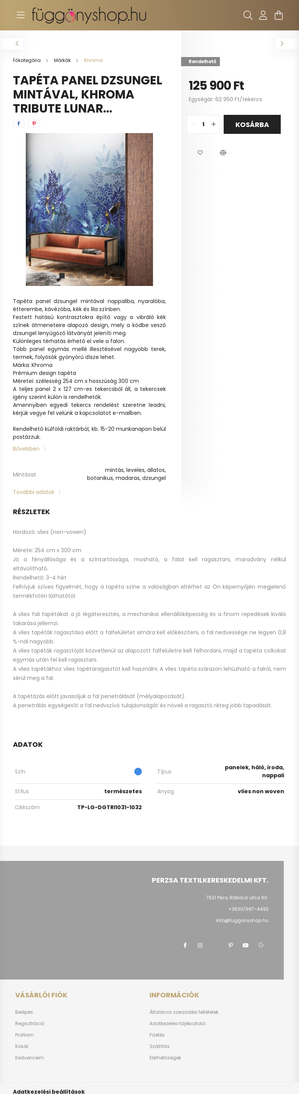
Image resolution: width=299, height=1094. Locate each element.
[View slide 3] (80, 275)
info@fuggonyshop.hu (242, 920)
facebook (184, 945)
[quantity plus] (213, 124)
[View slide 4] (89, 275)
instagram (200, 945)
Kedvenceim (29, 1058)
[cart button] (278, 15)
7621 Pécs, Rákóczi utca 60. (237, 897)
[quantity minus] (193, 124)
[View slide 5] (98, 275)
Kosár (22, 1046)
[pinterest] (34, 123)
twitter (215, 945)
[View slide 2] (71, 275)
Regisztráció (29, 1023)
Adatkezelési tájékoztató (177, 1023)
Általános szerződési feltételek (184, 1012)
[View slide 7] (116, 275)
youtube (245, 945)
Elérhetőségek (165, 1058)
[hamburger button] (20, 15)
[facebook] (18, 123)
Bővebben (26, 449)
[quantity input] (203, 124)
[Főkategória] (27, 60)
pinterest (230, 945)
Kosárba (252, 124)
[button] (200, 152)
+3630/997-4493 (248, 909)
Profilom (24, 1035)
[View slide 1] (62, 275)
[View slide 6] (107, 275)
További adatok (33, 492)
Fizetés (157, 1035)
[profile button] (263, 15)
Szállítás (160, 1046)
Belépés (24, 1012)
